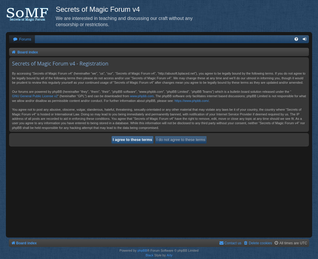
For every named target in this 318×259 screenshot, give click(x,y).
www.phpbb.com (142, 96)
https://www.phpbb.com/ (192, 100)
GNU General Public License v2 (34, 96)
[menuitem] (22, 39)
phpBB (142, 250)
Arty (169, 255)
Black (149, 255)
